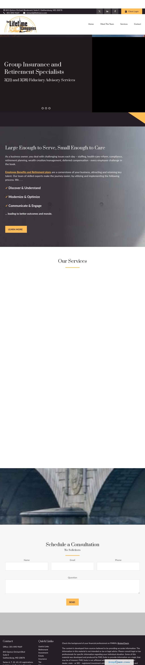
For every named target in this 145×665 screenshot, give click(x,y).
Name (27, 551)
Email (72, 551)
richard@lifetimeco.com (35, 4)
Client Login (132, 3)
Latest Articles (44, 663)
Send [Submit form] (72, 593)
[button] (91, 16)
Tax (39, 653)
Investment (43, 644)
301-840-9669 (11, 4)
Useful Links (43, 638)
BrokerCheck (123, 634)
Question (72, 569)
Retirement (43, 641)
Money (41, 656)
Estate (41, 647)
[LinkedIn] (107, 3)
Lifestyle (42, 659)
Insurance (42, 650)
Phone (118, 551)
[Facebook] (115, 3)
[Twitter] (99, 3)
